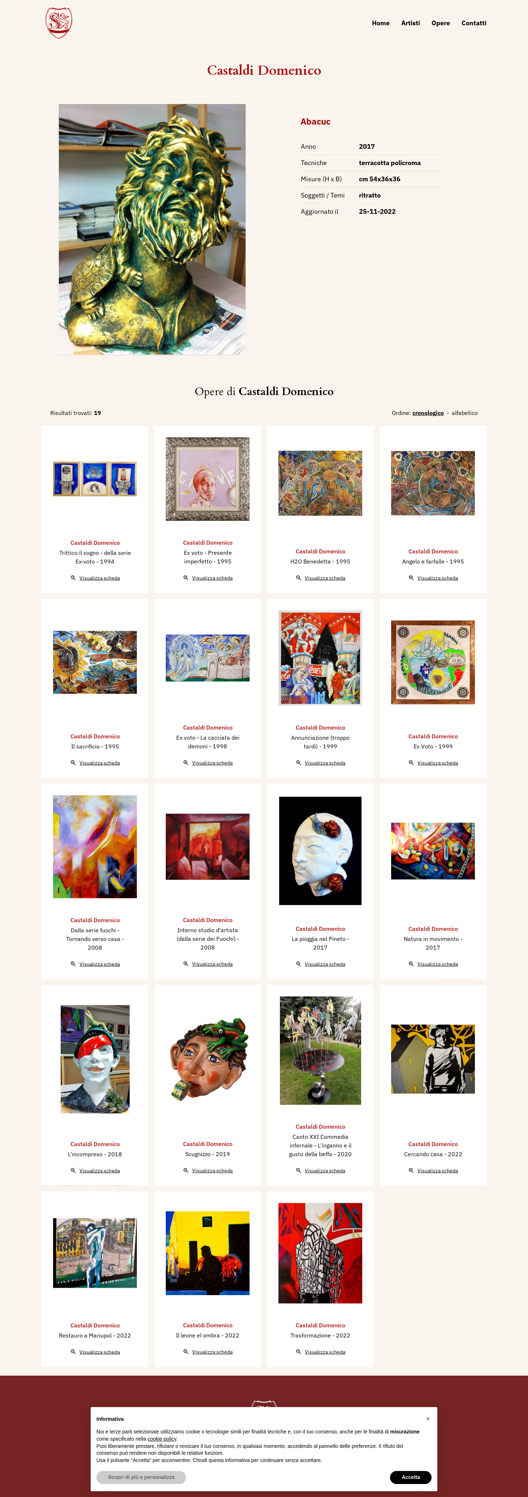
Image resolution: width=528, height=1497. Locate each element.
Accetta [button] (411, 1477)
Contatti (474, 23)
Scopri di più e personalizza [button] (141, 1477)
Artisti (410, 23)
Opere (441, 23)
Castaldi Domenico (264, 70)
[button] (428, 1418)
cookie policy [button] (162, 1439)
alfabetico (465, 412)
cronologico (428, 412)
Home (381, 23)
